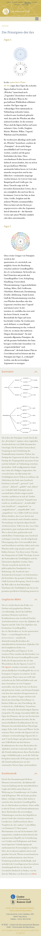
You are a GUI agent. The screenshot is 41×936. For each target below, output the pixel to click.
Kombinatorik (9, 773)
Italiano (34, 2)
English (14, 2)
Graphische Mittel (11, 599)
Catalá (8, 2)
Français (17, 4)
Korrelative (8, 371)
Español (21, 2)
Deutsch (27, 2)
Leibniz (34, 874)
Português (25, 4)
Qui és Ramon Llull (20, 11)
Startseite (5, 26)
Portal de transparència (21, 930)
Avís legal (6, 930)
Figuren (8, 667)
